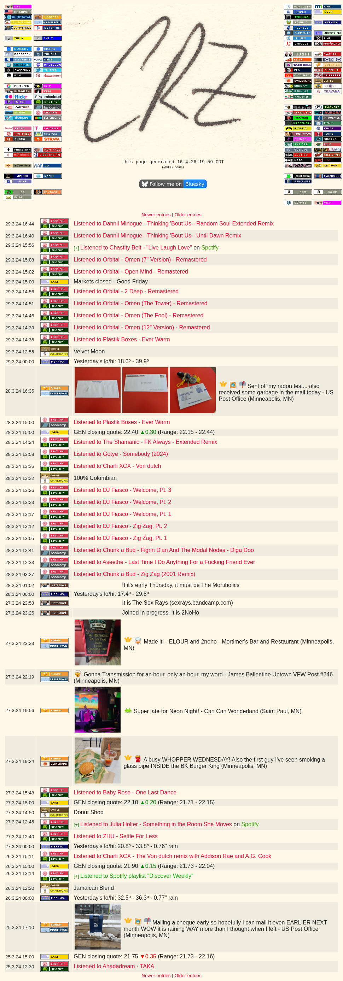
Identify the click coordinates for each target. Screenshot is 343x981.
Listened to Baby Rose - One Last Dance (125, 792)
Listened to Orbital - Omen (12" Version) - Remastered (142, 327)
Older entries (187, 214)
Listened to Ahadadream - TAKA (114, 966)
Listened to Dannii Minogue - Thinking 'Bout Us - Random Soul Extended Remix (174, 224)
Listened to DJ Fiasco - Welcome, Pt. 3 (122, 490)
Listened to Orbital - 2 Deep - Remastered (126, 291)
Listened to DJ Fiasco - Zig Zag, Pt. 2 (120, 526)
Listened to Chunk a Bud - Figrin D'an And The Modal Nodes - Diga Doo (164, 550)
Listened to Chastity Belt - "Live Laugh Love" (136, 248)
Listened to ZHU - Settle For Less (115, 836)
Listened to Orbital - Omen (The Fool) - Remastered (138, 315)
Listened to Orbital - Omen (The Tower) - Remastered (141, 303)
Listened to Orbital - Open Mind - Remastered (131, 272)
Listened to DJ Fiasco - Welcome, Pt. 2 (122, 502)
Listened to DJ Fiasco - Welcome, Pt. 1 (122, 514)
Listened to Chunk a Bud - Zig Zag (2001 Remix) (134, 574)
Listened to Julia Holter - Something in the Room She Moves (156, 824)
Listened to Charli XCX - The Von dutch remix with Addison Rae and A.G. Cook (172, 856)
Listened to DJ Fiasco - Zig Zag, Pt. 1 (120, 538)
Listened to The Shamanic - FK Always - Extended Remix (145, 442)
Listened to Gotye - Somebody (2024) (121, 454)
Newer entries (155, 214)
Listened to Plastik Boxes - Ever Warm (122, 339)
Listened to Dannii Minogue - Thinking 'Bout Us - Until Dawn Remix (157, 236)
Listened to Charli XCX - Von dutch (117, 466)
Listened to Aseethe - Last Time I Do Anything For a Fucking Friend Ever (164, 562)
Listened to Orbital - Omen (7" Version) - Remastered (140, 260)
